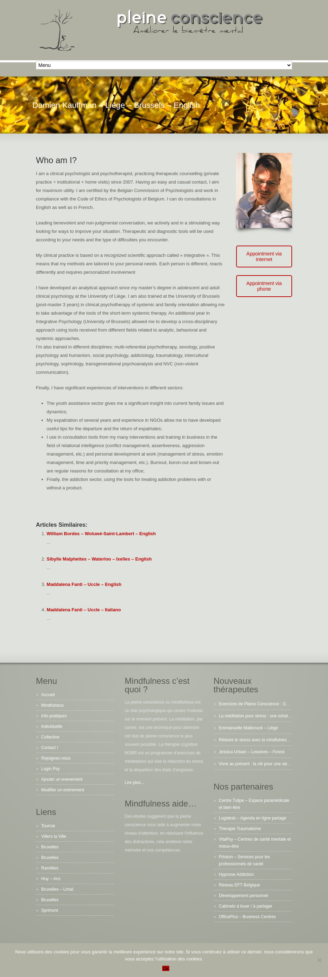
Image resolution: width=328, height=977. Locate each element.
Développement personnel (243, 895)
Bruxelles (49, 847)
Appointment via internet (264, 256)
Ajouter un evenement (61, 779)
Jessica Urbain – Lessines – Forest (252, 751)
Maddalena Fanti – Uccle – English (84, 584)
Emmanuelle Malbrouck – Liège (248, 727)
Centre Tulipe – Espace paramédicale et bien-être (254, 804)
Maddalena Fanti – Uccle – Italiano (84, 609)
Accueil (48, 694)
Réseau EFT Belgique (239, 885)
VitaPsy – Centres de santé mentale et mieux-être (255, 843)
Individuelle (51, 726)
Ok (166, 968)
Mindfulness (52, 705)
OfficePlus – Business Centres (247, 916)
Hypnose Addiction (236, 874)
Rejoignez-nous (55, 758)
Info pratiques (54, 715)
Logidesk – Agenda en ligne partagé (252, 818)
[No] (319, 960)
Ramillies (49, 868)
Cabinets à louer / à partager (245, 906)
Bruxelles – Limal (57, 889)
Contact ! (49, 747)
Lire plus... (134, 782)
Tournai (48, 825)
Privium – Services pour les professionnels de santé (244, 860)
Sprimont (49, 910)
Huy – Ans (51, 878)
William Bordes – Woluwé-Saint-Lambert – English (101, 533)
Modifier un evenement (62, 789)
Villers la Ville (53, 836)
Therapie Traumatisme (240, 828)
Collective (50, 737)
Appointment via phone (264, 286)
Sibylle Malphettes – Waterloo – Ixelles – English (99, 559)
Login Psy (50, 768)
